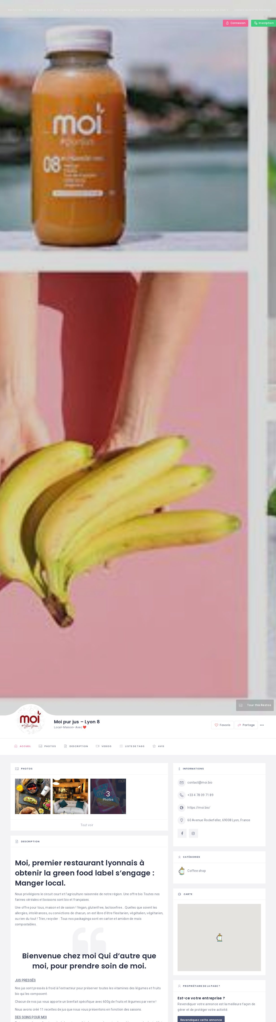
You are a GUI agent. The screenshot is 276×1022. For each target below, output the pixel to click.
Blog (67, 10)
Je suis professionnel (160, 10)
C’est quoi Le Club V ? (43, 10)
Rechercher (15, 10)
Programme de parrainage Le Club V (203, 10)
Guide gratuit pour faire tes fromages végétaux (108, 10)
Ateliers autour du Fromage (252, 10)
